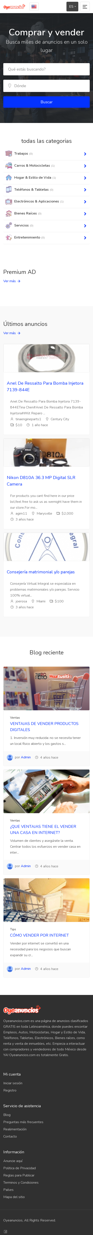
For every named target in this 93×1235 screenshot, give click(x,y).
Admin (26, 757)
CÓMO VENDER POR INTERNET (39, 935)
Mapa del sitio (14, 1197)
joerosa (18, 601)
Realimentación (15, 1129)
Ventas (15, 718)
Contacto (10, 1136)
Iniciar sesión (12, 1083)
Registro (9, 1090)
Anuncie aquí (12, 1161)
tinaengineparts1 (25, 419)
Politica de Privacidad (19, 1168)
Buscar (47, 102)
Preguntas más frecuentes (23, 1122)
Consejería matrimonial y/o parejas (41, 572)
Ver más (9, 281)
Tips (13, 929)
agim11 (18, 513)
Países (8, 1189)
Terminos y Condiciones (21, 1182)
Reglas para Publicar (18, 1175)
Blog (7, 1114)
